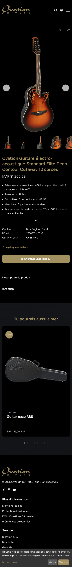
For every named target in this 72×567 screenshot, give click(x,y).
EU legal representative (14, 247)
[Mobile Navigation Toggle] (68, 10)
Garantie (7, 547)
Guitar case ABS (20, 416)
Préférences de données (16, 521)
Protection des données (16, 511)
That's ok (63, 562)
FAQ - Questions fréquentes (18, 516)
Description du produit (16, 277)
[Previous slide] (6, 88)
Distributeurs (10, 537)
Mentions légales (12, 505)
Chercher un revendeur (36, 259)
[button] (36, 221)
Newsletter (8, 542)
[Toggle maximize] (68, 29)
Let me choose (9, 562)
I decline (52, 562)
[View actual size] (60, 29)
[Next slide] (65, 88)
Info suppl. (8, 289)
